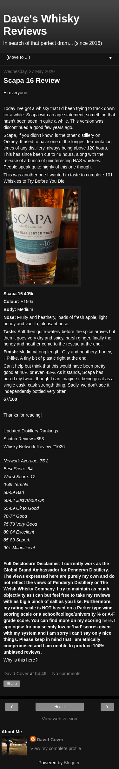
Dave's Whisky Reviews (41, 25)
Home (59, 707)
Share (12, 683)
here (107, 620)
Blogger (71, 762)
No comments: (67, 673)
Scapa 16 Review (31, 80)
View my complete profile (55, 748)
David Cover (50, 739)
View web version (59, 718)
